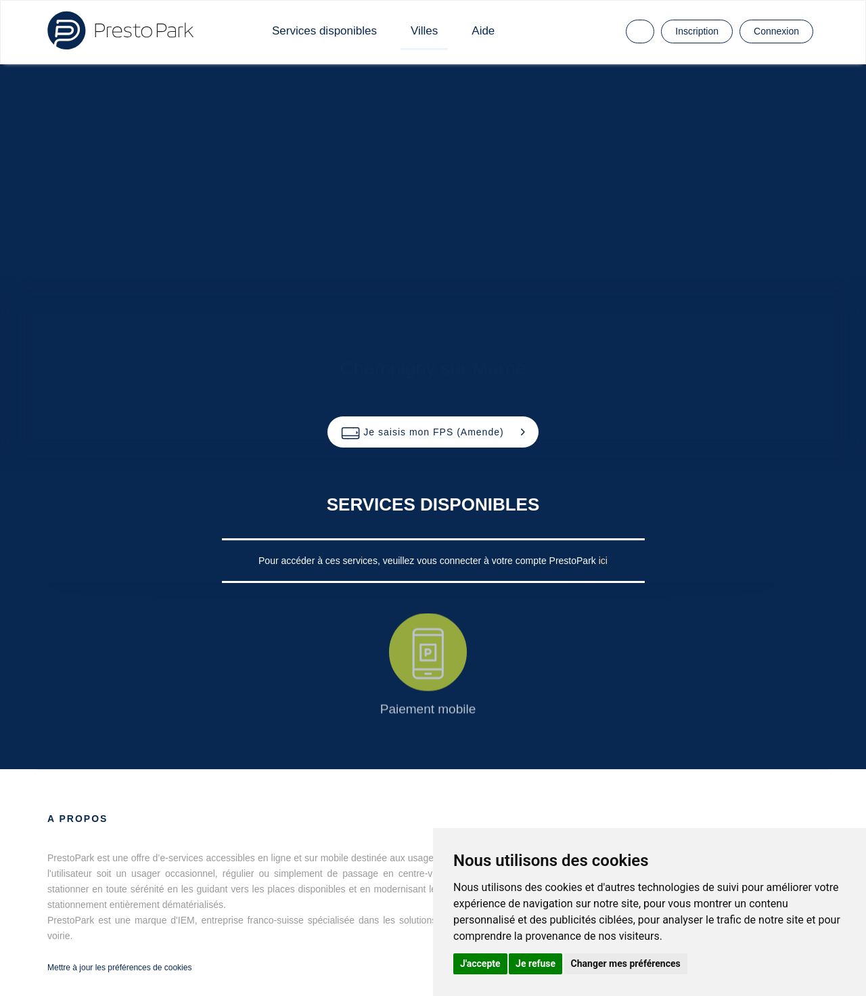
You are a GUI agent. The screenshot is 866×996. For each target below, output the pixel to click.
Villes (424, 30)
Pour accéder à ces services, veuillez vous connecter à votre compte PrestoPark (428, 560)
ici (603, 560)
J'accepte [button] (480, 963)
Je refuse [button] (535, 963)
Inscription (697, 31)
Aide (483, 30)
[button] (433, 432)
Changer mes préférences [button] (626, 963)
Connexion (776, 31)
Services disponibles (324, 30)
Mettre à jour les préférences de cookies (119, 967)
